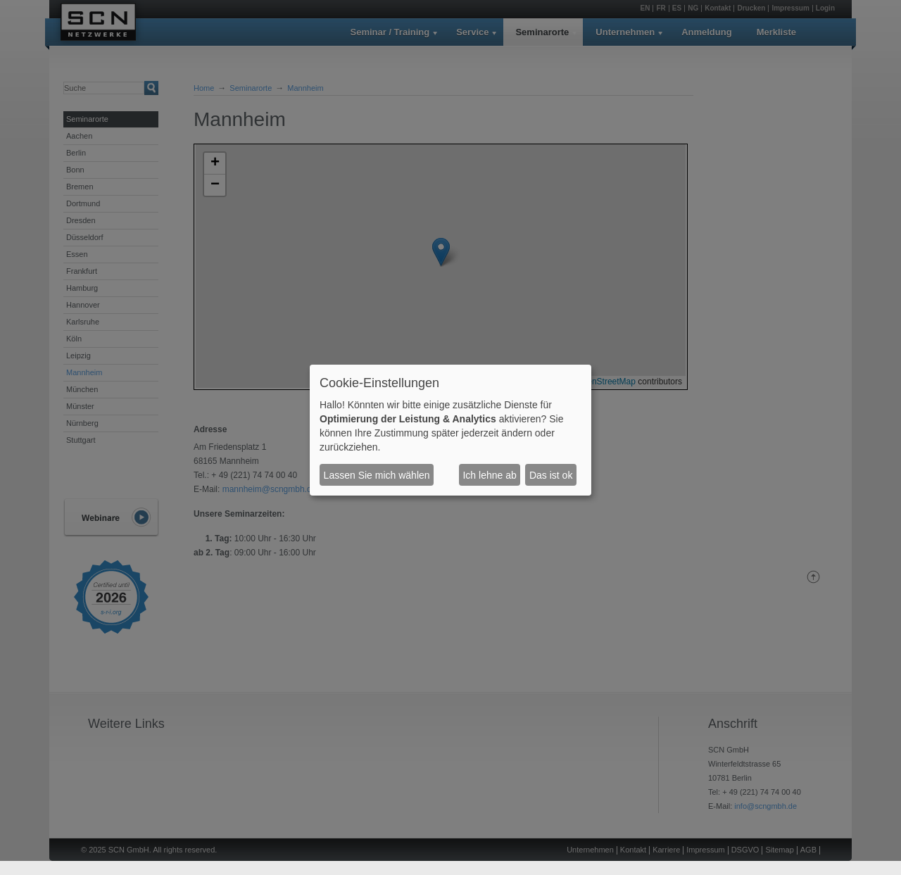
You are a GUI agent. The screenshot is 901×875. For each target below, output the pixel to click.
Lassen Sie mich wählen (377, 475)
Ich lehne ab (489, 475)
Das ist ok (550, 475)
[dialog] (450, 430)
